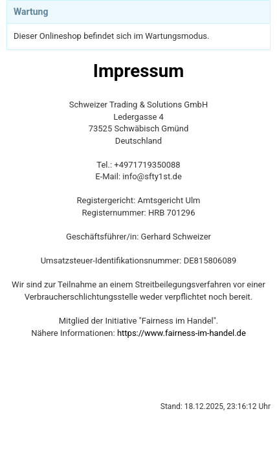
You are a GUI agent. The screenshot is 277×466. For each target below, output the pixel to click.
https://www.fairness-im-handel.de (181, 333)
